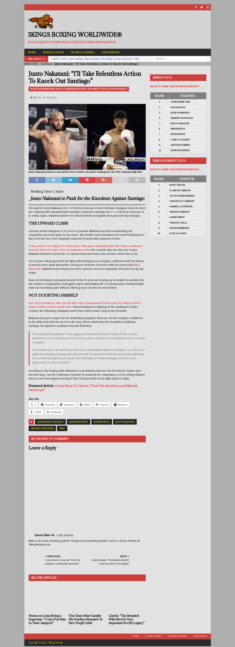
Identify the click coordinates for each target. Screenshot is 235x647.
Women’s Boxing (83, 52)
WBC (62, 428)
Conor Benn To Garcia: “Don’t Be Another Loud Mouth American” (83, 388)
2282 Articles (65, 535)
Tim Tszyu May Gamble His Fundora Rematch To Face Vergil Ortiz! (86, 619)
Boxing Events (53, 52)
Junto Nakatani (125, 422)
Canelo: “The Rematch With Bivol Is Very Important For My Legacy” (127, 619)
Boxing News (101, 422)
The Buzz (46, 64)
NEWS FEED (31, 64)
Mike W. (37, 97)
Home (32, 52)
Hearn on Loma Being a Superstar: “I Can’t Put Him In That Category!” (47, 619)
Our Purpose (111, 52)
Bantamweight (78, 422)
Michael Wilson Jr (42, 428)
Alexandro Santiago (50, 422)
